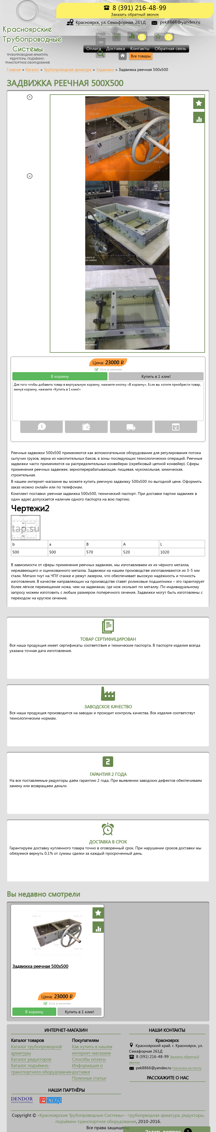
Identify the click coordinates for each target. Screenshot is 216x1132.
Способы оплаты (89, 1059)
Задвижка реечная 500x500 (40, 966)
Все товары (141, 56)
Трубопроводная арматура (67, 69)
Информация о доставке (87, 1068)
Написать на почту (186, 1068)
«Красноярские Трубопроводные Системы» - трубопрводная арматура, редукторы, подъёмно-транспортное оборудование (120, 1118)
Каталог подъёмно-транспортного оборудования (41, 1068)
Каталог (32, 69)
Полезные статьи (89, 1078)
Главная (14, 69)
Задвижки (105, 69)
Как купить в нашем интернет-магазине (92, 1049)
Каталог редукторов (31, 1059)
